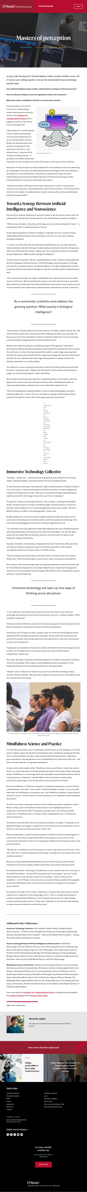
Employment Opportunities (53, 1107)
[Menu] (78, 6)
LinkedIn (21, 1134)
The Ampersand (45, 6)
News (8, 1098)
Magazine (62, 47)
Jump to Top (11, 1005)
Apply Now (43, 1164)
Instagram (8, 1134)
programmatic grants (39, 996)
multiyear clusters (16, 996)
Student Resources (12, 1096)
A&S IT (46, 1096)
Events (8, 1101)
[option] (22, 1068)
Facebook (11, 1134)
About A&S (9, 1107)
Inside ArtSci (48, 1101)
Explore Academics (12, 1093)
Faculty (44, 47)
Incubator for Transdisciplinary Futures (39, 992)
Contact (9, 1109)
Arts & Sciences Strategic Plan (54, 1104)
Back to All (21, 1005)
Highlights (53, 47)
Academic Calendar (50, 1093)
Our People (10, 1104)
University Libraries (50, 1098)
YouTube (18, 1134)
